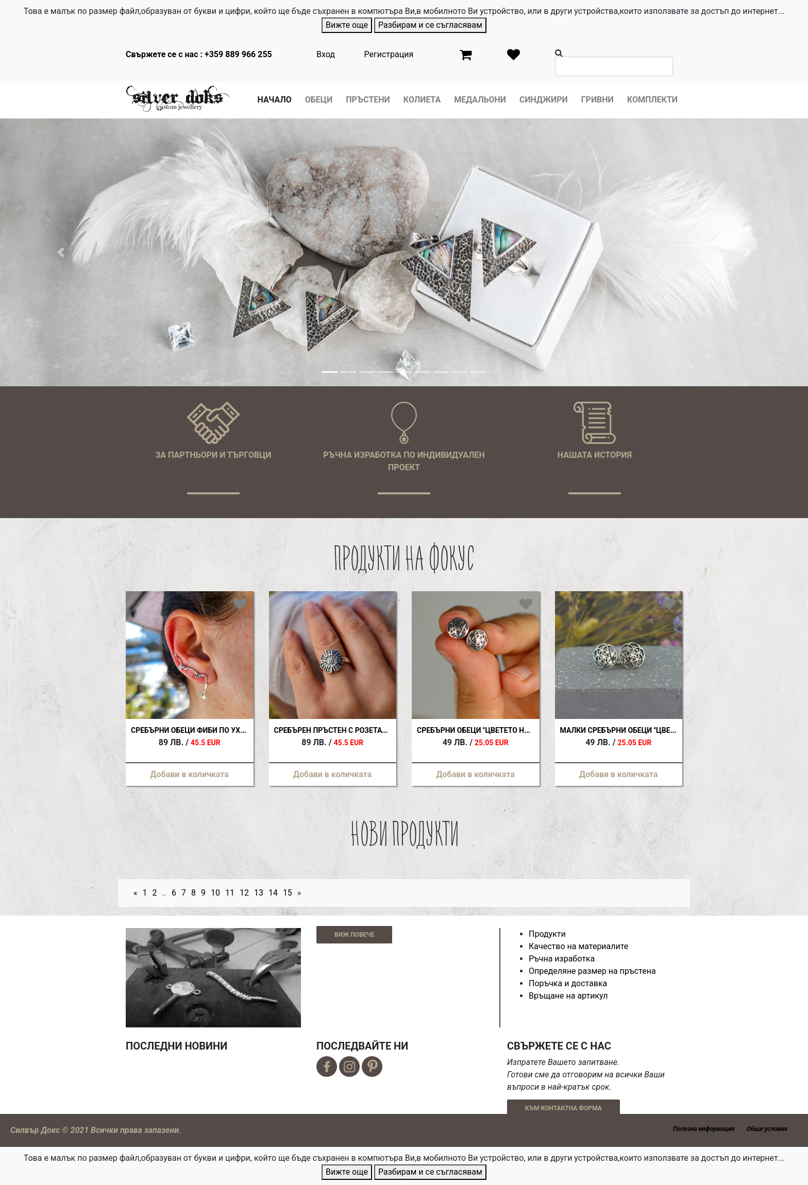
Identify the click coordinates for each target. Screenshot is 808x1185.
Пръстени (368, 100)
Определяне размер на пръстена (592, 971)
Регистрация (389, 54)
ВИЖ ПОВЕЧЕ (354, 934)
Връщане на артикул (568, 996)
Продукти (547, 934)
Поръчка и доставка (568, 983)
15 (287, 893)
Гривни (597, 100)
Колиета (422, 100)
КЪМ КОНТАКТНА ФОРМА (563, 1108)
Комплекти (652, 100)
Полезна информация (703, 1128)
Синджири (543, 100)
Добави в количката (189, 774)
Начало (275, 100)
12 (244, 893)
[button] (60, 252)
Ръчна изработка (562, 959)
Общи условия (767, 1128)
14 (273, 893)
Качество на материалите (578, 946)
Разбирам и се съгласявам (430, 25)
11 (229, 893)
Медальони (480, 100)
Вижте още (347, 25)
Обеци (318, 100)
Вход (325, 54)
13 (258, 893)
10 (215, 893)
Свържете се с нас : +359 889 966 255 (199, 54)
